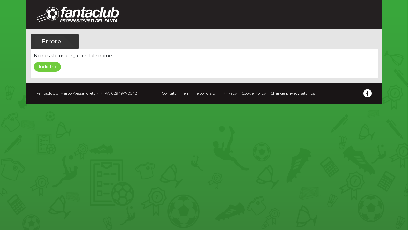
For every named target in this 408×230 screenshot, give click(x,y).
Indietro (47, 67)
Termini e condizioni (200, 93)
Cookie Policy (253, 93)
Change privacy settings (292, 93)
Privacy (230, 93)
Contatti (169, 93)
